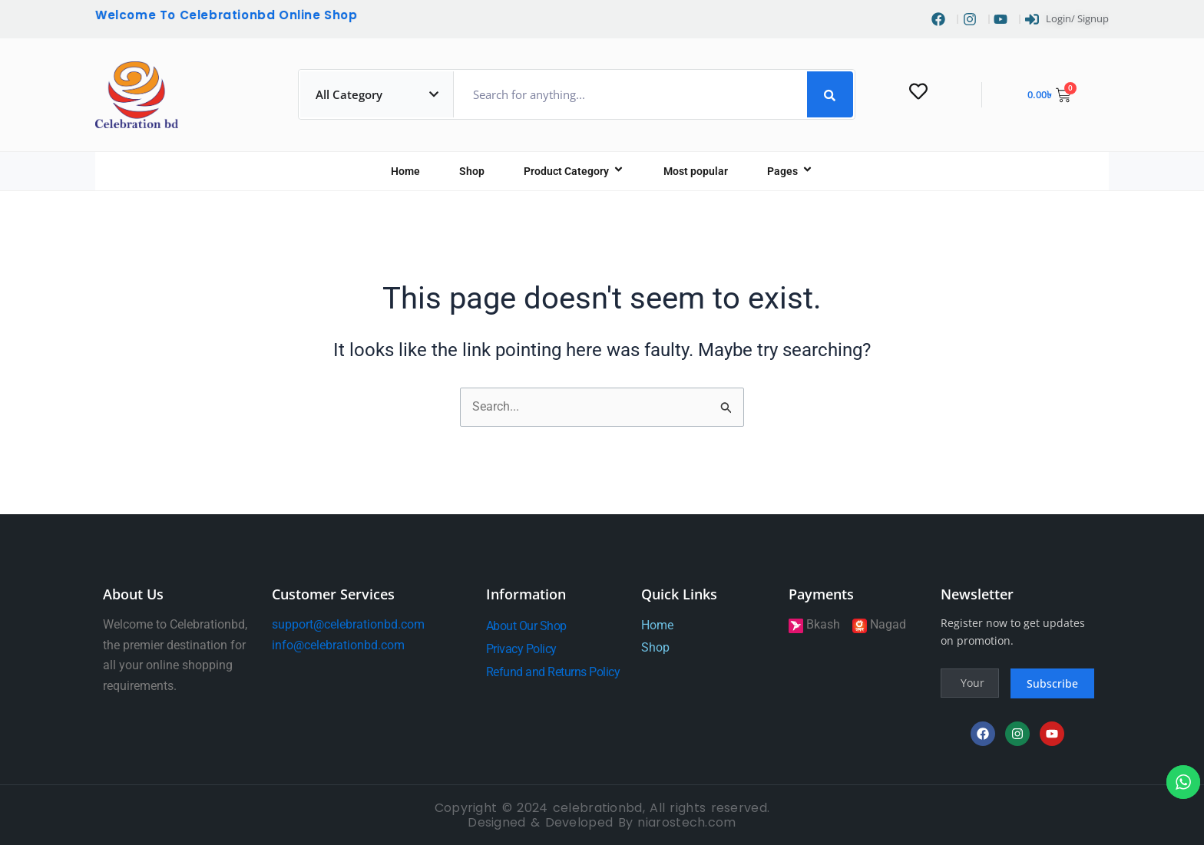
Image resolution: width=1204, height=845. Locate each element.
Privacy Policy (521, 649)
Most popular (695, 172)
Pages (790, 172)
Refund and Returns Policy (553, 672)
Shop (472, 172)
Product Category (574, 172)
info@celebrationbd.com (338, 645)
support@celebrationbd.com (348, 624)
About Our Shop (526, 626)
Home (405, 172)
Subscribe (1052, 683)
